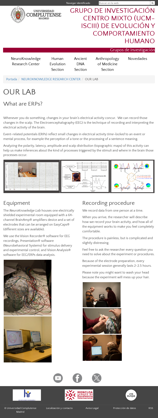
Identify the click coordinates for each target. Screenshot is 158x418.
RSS (151, 408)
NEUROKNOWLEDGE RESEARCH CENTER (51, 79)
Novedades (137, 59)
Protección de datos (124, 408)
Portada (11, 79)
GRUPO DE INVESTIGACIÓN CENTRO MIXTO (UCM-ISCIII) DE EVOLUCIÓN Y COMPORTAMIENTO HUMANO (112, 26)
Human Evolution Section (57, 64)
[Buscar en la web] (152, 3)
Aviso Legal (92, 408)
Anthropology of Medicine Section (107, 64)
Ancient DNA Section (80, 64)
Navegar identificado (78, 3)
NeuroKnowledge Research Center (26, 61)
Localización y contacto (59, 408)
